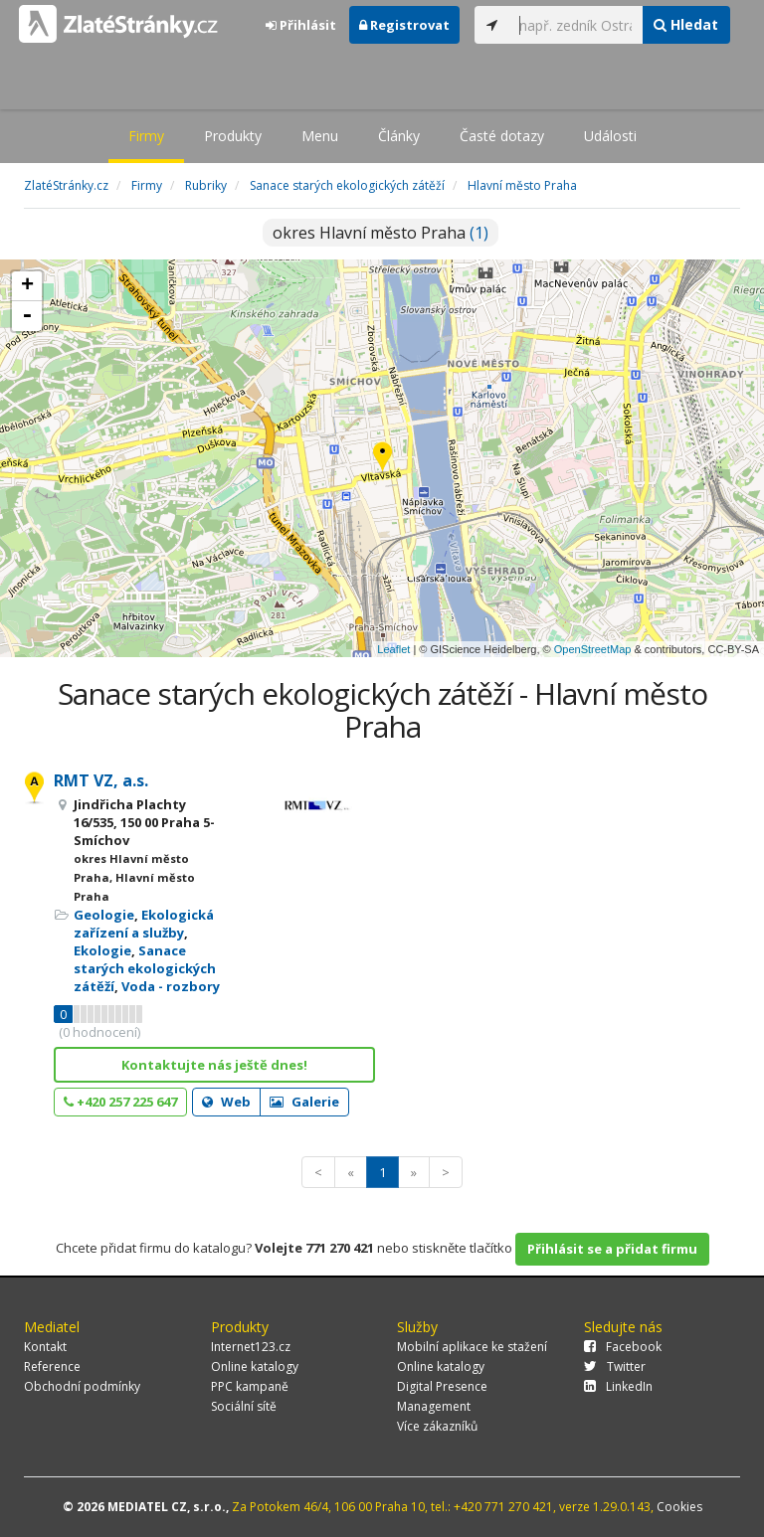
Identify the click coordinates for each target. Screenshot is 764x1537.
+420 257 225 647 (120, 1101)
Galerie (304, 1101)
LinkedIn (618, 1386)
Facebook (623, 1346)
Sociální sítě (244, 1406)
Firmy (146, 135)
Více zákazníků (437, 1426)
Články (399, 135)
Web (226, 1101)
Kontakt (45, 1346)
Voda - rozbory (170, 986)
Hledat (686, 24)
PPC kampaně (249, 1386)
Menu (319, 135)
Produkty (233, 135)
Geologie (104, 915)
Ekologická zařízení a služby (144, 923)
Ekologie (102, 950)
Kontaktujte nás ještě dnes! (214, 1065)
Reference (52, 1366)
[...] (576, 25)
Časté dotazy (502, 135)
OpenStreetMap (593, 649)
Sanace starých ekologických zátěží (145, 968)
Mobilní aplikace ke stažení (472, 1346)
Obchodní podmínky (82, 1386)
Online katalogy (254, 1366)
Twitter (615, 1366)
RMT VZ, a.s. (101, 780)
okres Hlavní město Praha (380, 233)
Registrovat (404, 25)
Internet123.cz (250, 1346)
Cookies (679, 1506)
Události (610, 135)
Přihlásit (301, 25)
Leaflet (393, 649)
